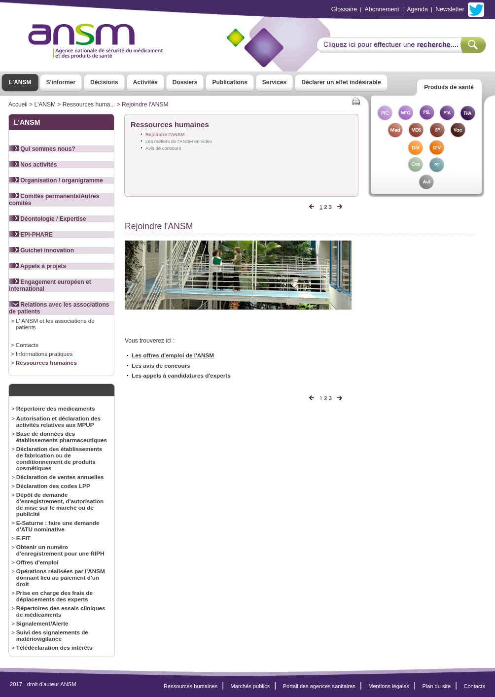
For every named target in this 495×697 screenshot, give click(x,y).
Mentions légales (388, 686)
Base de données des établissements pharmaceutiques (61, 436)
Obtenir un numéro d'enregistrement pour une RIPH (60, 550)
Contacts (27, 345)
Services (274, 82)
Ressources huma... (89, 104)
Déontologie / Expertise (47, 218)
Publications (229, 82)
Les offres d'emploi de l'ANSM (173, 356)
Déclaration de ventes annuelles (60, 477)
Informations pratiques (44, 353)
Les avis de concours (161, 367)
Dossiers (185, 82)
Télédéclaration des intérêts (54, 647)
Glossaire (344, 9)
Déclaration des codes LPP (53, 486)
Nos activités (33, 164)
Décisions (104, 82)
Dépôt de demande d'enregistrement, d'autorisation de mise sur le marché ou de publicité (60, 504)
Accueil (18, 104)
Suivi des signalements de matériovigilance (52, 635)
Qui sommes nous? (42, 148)
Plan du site (436, 686)
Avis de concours (163, 148)
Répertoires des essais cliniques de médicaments (61, 611)
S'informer (61, 82)
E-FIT (23, 538)
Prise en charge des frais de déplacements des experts (54, 596)
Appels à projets (37, 266)
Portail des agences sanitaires (319, 686)
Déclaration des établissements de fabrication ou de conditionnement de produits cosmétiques (59, 458)
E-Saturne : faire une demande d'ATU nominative (58, 526)
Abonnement (382, 9)
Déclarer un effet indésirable (341, 82)
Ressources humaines (46, 362)
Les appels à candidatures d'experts (181, 377)
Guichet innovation (41, 250)
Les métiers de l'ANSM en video (178, 141)
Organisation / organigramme (56, 180)
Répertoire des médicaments (55, 408)
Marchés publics (250, 686)
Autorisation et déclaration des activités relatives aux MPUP (58, 421)
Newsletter (449, 9)
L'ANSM (20, 82)
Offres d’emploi (37, 562)
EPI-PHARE (31, 234)
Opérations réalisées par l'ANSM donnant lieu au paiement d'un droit (60, 577)
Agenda (417, 9)
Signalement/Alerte (42, 623)
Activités (145, 82)
